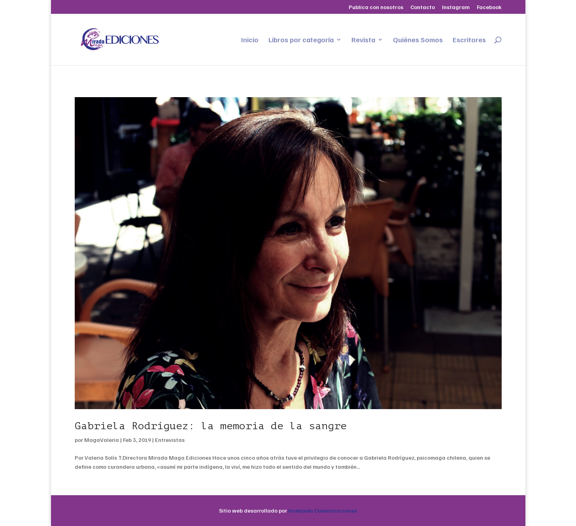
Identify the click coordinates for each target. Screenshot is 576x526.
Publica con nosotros (376, 7)
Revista (363, 40)
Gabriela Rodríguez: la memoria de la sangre (211, 426)
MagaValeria (101, 439)
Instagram (456, 7)
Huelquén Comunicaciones (322, 510)
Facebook (489, 7)
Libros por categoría (301, 40)
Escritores (469, 40)
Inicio (250, 40)
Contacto (422, 7)
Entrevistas (170, 439)
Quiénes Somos (418, 40)
